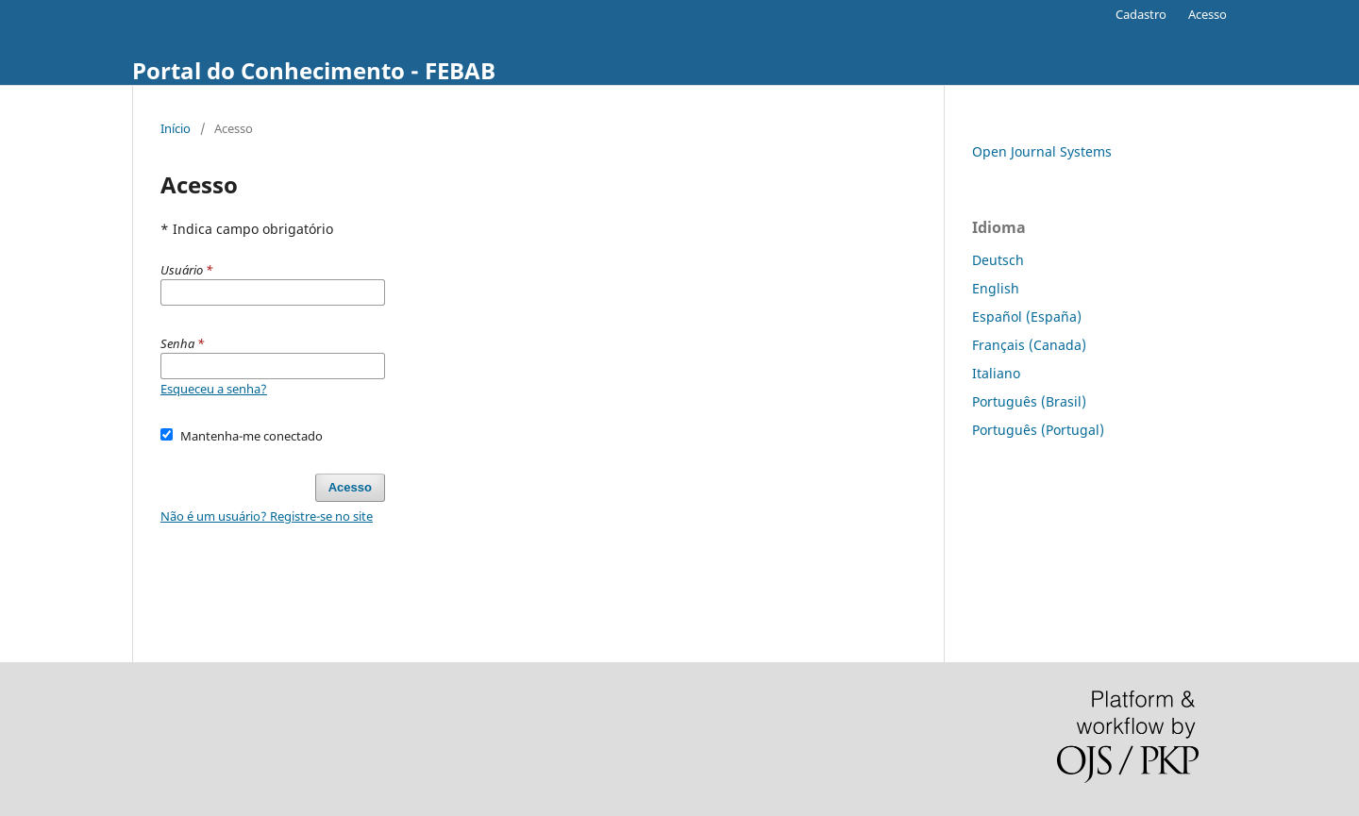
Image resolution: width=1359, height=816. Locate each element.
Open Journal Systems (1042, 151)
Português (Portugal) (1038, 430)
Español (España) (1027, 316)
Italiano (996, 373)
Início (175, 128)
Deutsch (998, 260)
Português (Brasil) (1029, 401)
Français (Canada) (1029, 345)
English (995, 288)
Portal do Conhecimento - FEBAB (313, 70)
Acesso (1207, 14)
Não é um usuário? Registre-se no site (266, 516)
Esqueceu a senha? (213, 388)
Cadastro (1141, 14)
